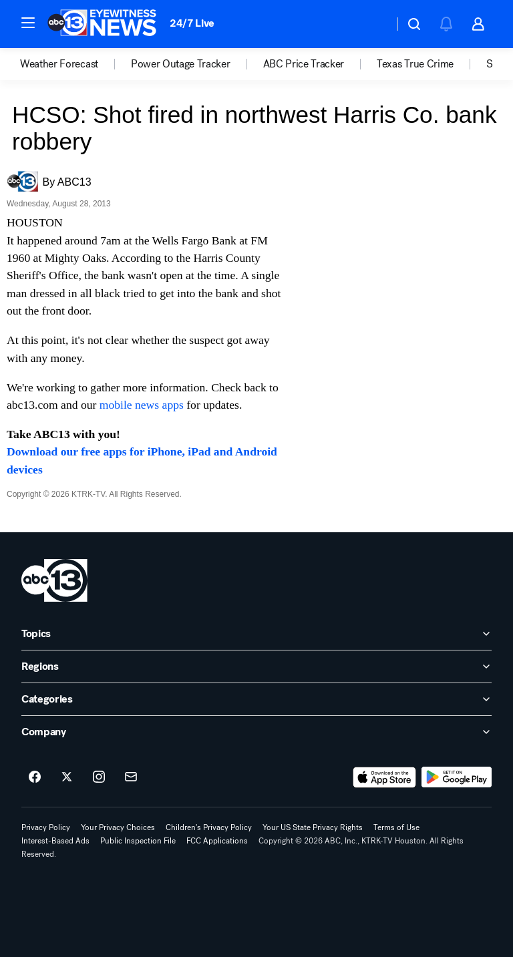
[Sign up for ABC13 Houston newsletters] (131, 777)
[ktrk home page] (54, 580)
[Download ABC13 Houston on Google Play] (456, 777)
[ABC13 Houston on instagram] (99, 777)
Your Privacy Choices (118, 827)
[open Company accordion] (256, 732)
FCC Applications (217, 841)
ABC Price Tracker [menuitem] (304, 64)
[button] (28, 22)
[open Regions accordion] (256, 666)
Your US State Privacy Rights (313, 827)
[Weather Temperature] (373, 24)
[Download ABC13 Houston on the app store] (385, 777)
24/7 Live (192, 23)
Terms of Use (396, 827)
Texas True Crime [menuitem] (415, 64)
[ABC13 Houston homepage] (101, 24)
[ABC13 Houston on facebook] (34, 777)
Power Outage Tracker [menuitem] (180, 64)
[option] (75, 64)
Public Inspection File (138, 841)
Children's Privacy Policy (209, 827)
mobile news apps (142, 404)
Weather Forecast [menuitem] (59, 64)
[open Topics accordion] (256, 633)
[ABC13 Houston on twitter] (66, 777)
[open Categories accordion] (256, 699)
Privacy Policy (45, 827)
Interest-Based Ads (55, 841)
